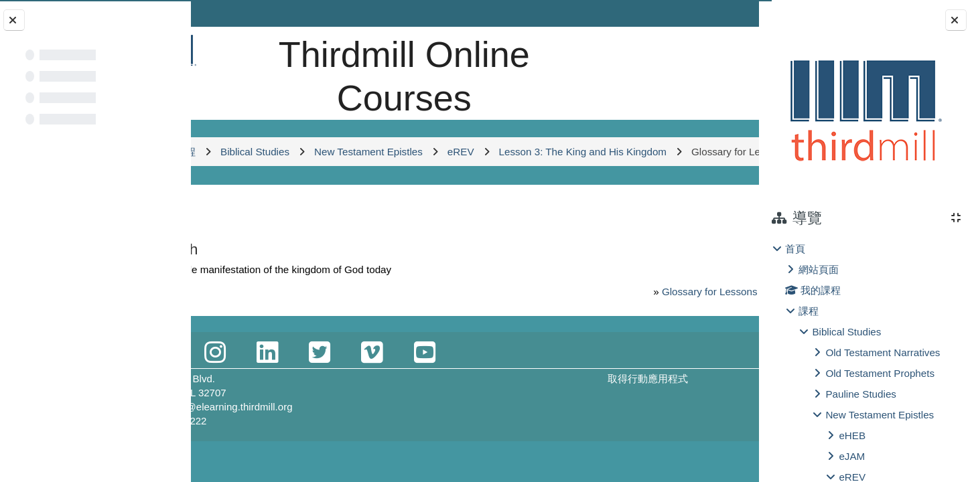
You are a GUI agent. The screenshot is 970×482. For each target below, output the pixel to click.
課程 (809, 311)
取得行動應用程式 (615, 407)
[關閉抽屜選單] (956, 20)
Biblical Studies (846, 331)
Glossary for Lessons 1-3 (642, 320)
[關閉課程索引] (14, 20)
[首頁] (236, 50)
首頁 (795, 248)
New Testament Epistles (879, 414)
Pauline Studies (860, 394)
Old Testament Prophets (879, 373)
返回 (228, 238)
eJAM (852, 456)
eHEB (852, 435)
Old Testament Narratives (882, 352)
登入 (725, 13)
